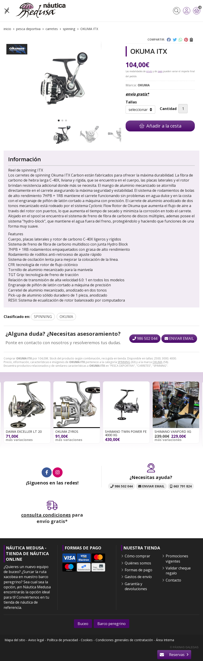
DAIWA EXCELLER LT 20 (24, 431)
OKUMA (157, 362)
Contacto (173, 580)
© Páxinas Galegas (184, 647)
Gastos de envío (138, 576)
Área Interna (165, 640)
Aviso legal (36, 640)
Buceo (83, 623)
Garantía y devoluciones (136, 586)
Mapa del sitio (15, 640)
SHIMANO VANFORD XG (173, 431)
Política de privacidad (62, 640)
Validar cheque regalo (178, 571)
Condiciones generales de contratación (124, 640)
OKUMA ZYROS (66, 431)
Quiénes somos (138, 563)
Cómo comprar (137, 556)
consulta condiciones (46, 515)
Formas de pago (138, 569)
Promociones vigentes (177, 558)
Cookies (87, 640)
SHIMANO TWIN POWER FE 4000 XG (126, 433)
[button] (59, 120)
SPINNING (124, 362)
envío (149, 71)
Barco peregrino (111, 623)
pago (160, 71)
